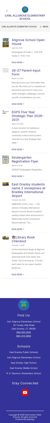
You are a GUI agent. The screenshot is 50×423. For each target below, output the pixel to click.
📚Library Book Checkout (23, 239)
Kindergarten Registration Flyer (25, 159)
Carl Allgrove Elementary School (23, 357)
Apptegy (31, 419)
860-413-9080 (23, 336)
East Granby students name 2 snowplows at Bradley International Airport (28, 190)
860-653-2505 (24, 332)
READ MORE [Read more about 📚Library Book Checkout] (18, 274)
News (45, 26)
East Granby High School (24, 362)
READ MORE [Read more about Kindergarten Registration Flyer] (18, 176)
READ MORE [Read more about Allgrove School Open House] (18, 62)
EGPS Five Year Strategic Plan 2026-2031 (28, 116)
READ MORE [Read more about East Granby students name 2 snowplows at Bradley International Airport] (18, 229)
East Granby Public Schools (23, 352)
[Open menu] (6, 10)
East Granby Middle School (23, 368)
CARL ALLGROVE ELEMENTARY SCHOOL (19, 26)
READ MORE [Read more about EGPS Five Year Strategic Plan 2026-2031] (18, 149)
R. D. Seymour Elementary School (23, 373)
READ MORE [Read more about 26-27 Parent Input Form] (18, 104)
